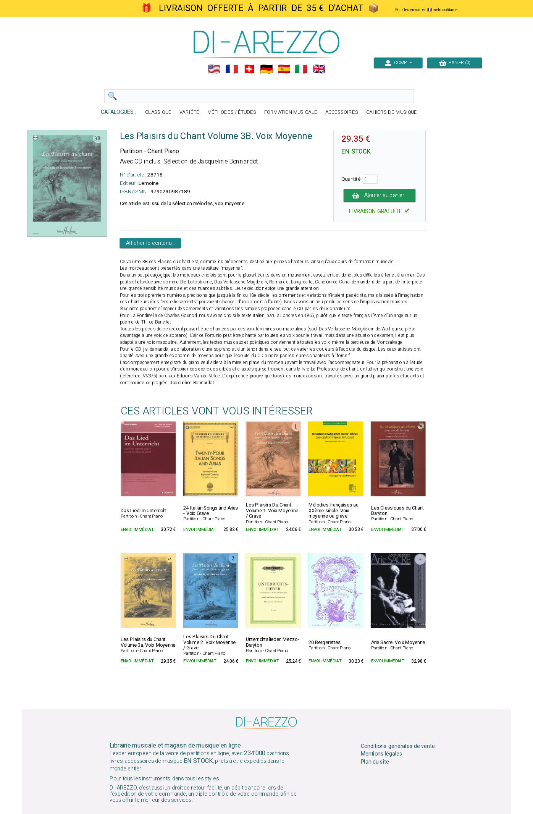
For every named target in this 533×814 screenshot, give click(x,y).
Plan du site (375, 762)
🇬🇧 (318, 69)
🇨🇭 (249, 69)
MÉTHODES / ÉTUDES (231, 112)
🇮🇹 (301, 69)
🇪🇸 (284, 69)
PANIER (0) (454, 62)
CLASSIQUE (158, 112)
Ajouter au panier (380, 195)
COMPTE (398, 62)
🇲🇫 (231, 69)
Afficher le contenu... (150, 243)
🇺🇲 (214, 69)
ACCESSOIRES (341, 112)
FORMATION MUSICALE (290, 112)
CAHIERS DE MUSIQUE (391, 112)
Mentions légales (382, 754)
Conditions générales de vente (398, 746)
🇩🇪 (266, 69)
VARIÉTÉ (189, 112)
